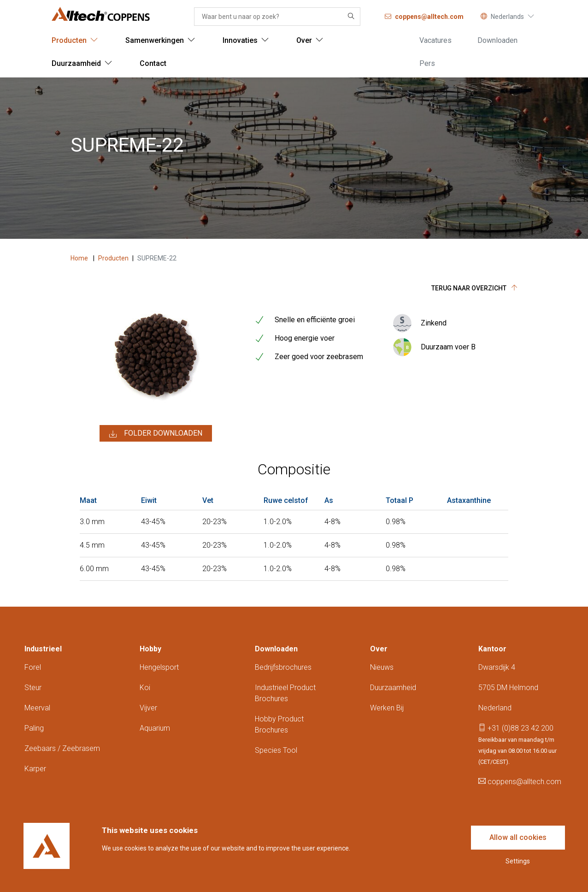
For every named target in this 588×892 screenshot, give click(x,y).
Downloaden (276, 648)
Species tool (276, 750)
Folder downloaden (155, 433)
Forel (32, 667)
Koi (145, 687)
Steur (32, 687)
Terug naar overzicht (474, 288)
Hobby (150, 648)
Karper (35, 768)
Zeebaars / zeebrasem (62, 748)
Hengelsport (159, 667)
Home (80, 258)
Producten (113, 258)
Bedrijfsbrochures (283, 667)
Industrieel (43, 648)
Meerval (37, 707)
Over (379, 648)
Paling (34, 728)
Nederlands (507, 16)
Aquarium (155, 728)
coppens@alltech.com (519, 781)
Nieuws (382, 667)
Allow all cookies (518, 837)
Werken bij (387, 707)
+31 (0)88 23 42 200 (515, 728)
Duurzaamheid (393, 687)
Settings (518, 861)
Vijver (148, 707)
